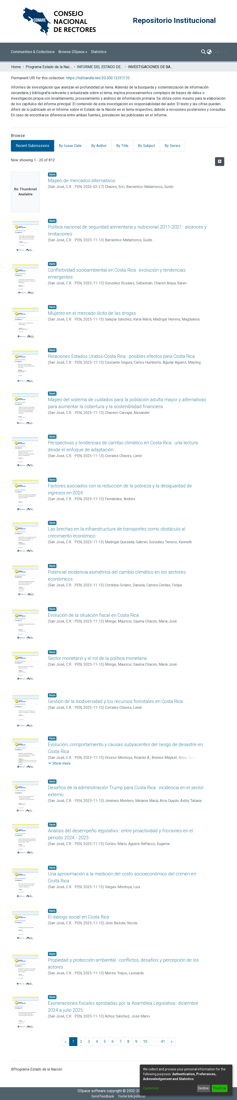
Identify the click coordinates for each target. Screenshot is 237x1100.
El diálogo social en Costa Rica (78, 917)
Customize (151, 1088)
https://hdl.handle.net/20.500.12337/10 (98, 78)
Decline (203, 1088)
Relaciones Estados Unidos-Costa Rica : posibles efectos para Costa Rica (121, 356)
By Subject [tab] (146, 145)
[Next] (172, 1041)
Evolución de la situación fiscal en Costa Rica (93, 615)
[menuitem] (72, 52)
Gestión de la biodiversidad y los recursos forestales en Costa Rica (115, 701)
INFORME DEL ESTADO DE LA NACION (100, 67)
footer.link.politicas (132, 1096)
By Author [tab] (99, 145)
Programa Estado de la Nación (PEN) (49, 67)
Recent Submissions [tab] (32, 145)
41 (163, 1041)
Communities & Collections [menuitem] (33, 52)
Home (16, 67)
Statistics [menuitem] (98, 52)
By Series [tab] (172, 145)
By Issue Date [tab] (70, 145)
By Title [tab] (122, 145)
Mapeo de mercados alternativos (81, 180)
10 (145, 1041)
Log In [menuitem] (218, 52)
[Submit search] (203, 52)
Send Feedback (102, 1096)
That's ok (219, 1088)
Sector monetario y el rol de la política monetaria (97, 658)
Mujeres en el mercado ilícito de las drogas (92, 313)
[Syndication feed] (219, 161)
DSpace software (92, 1091)
